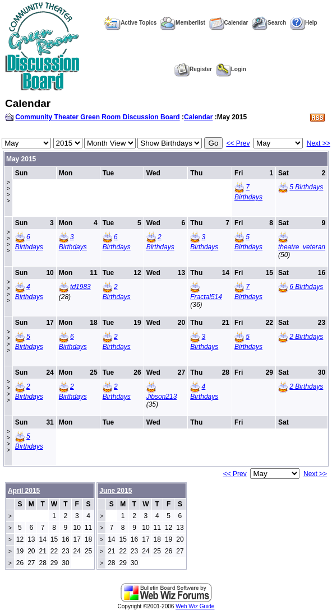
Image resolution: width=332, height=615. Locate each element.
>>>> (8, 191)
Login (231, 69)
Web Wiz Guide (195, 606)
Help (303, 23)
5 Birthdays (306, 187)
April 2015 (24, 491)
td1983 (80, 287)
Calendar (228, 23)
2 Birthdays (306, 337)
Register (193, 69)
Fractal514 (206, 297)
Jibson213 (161, 396)
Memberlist (182, 23)
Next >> (318, 143)
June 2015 (115, 491)
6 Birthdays (306, 287)
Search (269, 23)
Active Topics (129, 23)
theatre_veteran (301, 247)
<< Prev (238, 143)
